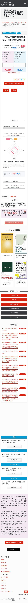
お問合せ (3, 588)
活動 (14, 90)
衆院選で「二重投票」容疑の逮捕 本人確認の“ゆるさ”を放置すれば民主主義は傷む (10, 390)
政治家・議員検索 (14, 308)
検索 (16, 446)
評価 (6, 90)
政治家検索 (4, 565)
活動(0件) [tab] (5, 196)
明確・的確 (7, 53)
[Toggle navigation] (25, 3)
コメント (4, 61)
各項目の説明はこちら (14, 73)
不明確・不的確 (20, 53)
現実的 (6, 54)
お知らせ (3, 585)
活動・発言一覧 (14, 304)
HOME (2, 559)
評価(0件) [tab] (13, 196)
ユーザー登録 (4, 577)
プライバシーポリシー (7, 591)
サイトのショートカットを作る (14, 542)
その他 (6, 58)
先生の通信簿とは (5, 571)
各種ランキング (14, 317)
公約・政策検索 (14, 313)
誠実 (5, 56)
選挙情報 (16, 487)
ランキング (16, 460)
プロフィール (14, 295)
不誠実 (18, 56)
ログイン (15, 213)
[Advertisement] (14, 106)
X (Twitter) (13, 549)
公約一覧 (14, 300)
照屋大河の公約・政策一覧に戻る (14, 83)
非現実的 (18, 54)
